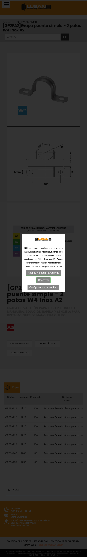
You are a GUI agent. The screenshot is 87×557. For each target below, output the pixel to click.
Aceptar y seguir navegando (43, 269)
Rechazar (43, 276)
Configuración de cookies (43, 283)
